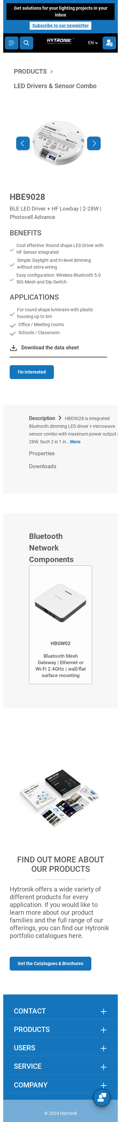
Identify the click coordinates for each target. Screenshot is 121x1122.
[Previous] (23, 143)
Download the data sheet (50, 348)
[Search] (26, 42)
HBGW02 (61, 643)
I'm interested (32, 372)
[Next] (94, 143)
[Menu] (11, 42)
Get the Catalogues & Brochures (50, 963)
